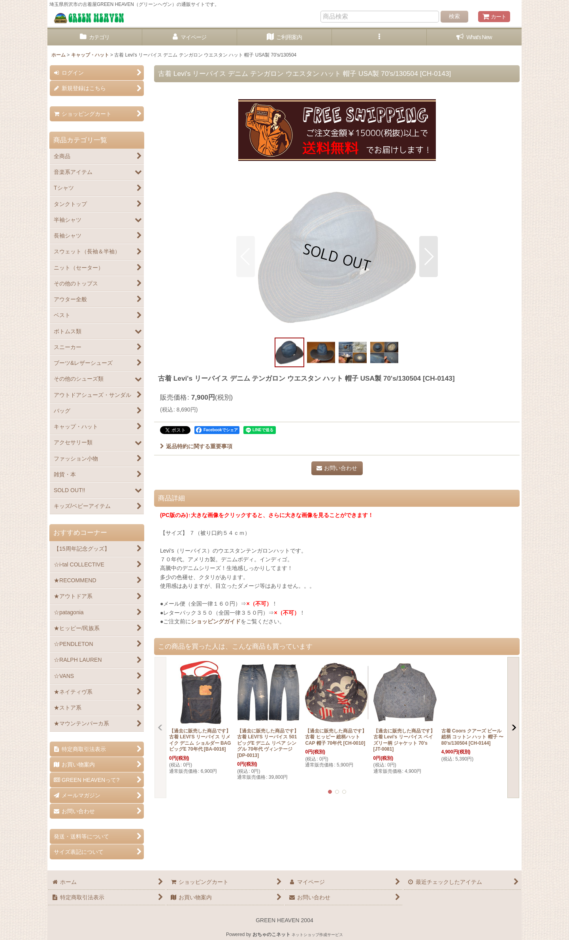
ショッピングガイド (216, 621)
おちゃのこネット (271, 934)
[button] (379, 37)
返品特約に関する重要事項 (196, 446)
